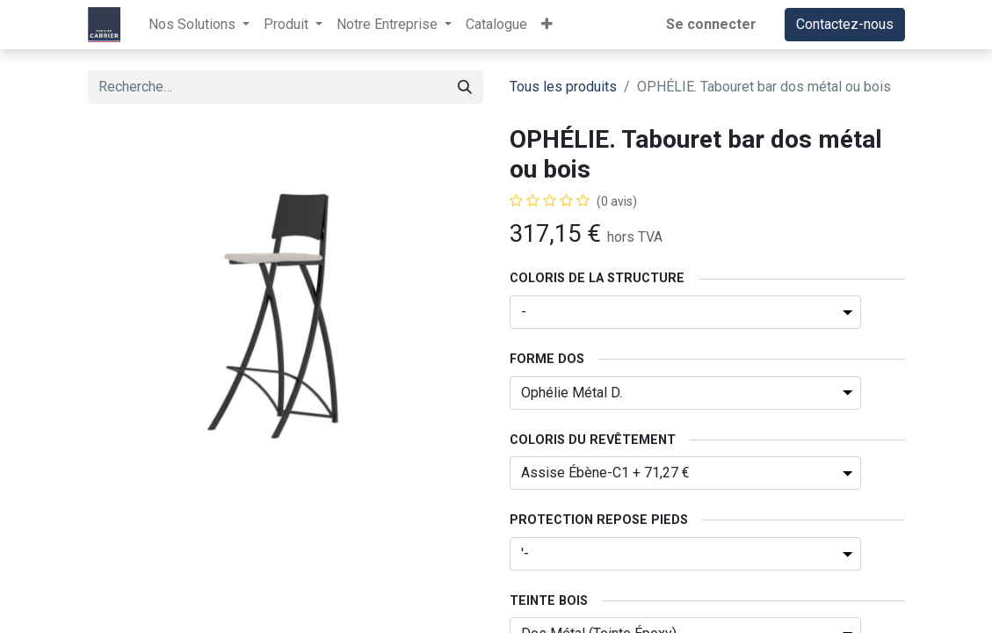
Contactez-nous (845, 24)
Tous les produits (563, 86)
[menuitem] (496, 24)
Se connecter (711, 24)
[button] (547, 24)
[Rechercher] (464, 87)
